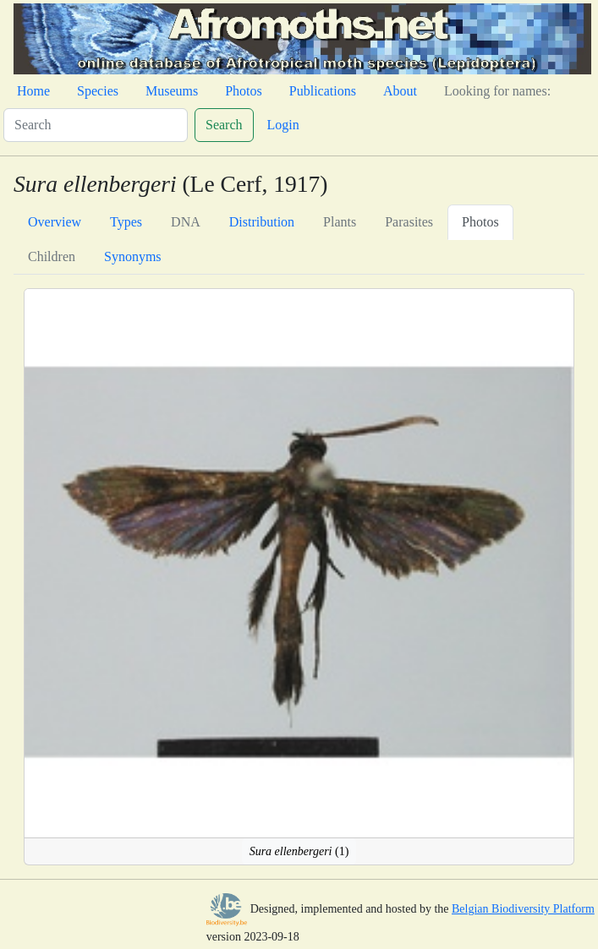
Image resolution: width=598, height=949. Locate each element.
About (400, 91)
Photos (243, 91)
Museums (171, 91)
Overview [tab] (54, 222)
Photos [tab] (480, 222)
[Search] (95, 125)
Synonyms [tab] (133, 256)
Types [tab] (126, 222)
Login (283, 124)
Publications (322, 91)
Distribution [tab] (261, 222)
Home (33, 91)
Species (97, 91)
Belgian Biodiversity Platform (523, 909)
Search (224, 124)
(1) (299, 851)
